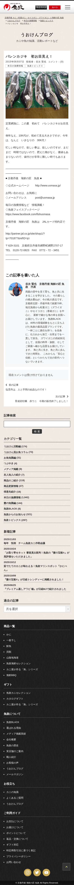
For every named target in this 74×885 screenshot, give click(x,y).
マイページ (41, 7)
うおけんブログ (37, 34)
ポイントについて (16, 833)
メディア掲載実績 (16, 733)
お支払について (14, 821)
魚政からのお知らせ (15, 514)
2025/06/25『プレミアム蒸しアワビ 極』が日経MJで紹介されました (35, 587)
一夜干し (11, 640)
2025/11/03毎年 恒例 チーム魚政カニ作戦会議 (24, 541)
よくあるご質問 (14, 797)
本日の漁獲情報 (15, 66)
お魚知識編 (10, 457)
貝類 (8, 651)
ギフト (8, 684)
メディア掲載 (11, 469)
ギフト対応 (12, 844)
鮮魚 (8, 646)
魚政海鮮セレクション (18, 663)
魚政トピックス (35, 66)
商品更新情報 (11, 486)
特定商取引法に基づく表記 (21, 850)
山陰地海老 (12, 657)
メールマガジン (14, 774)
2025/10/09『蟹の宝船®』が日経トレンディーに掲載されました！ (34, 577)
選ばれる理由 (13, 728)
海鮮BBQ (11, 675)
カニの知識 (12, 792)
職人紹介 (11, 757)
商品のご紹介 (11, 480)
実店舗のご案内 (14, 751)
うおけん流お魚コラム (16, 452)
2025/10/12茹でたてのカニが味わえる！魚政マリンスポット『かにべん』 (35, 566)
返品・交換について (17, 838)
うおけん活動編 (12, 446)
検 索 (37, 431)
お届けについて (14, 827)
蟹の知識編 (10, 503)
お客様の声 (12, 762)
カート (55, 7)
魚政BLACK (10, 508)
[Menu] (67, 7)
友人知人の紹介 (12, 474)
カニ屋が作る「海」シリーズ (22, 669)
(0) (62, 61)
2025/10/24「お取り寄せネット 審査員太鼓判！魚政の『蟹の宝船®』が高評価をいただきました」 (36, 552)
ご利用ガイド (12, 813)
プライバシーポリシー (18, 856)
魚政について (12, 713)
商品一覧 (9, 626)
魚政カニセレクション (18, 692)
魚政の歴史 (12, 745)
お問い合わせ (13, 862)
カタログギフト (14, 698)
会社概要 (11, 739)
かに (8, 634)
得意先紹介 (10, 491)
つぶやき (8, 463)
